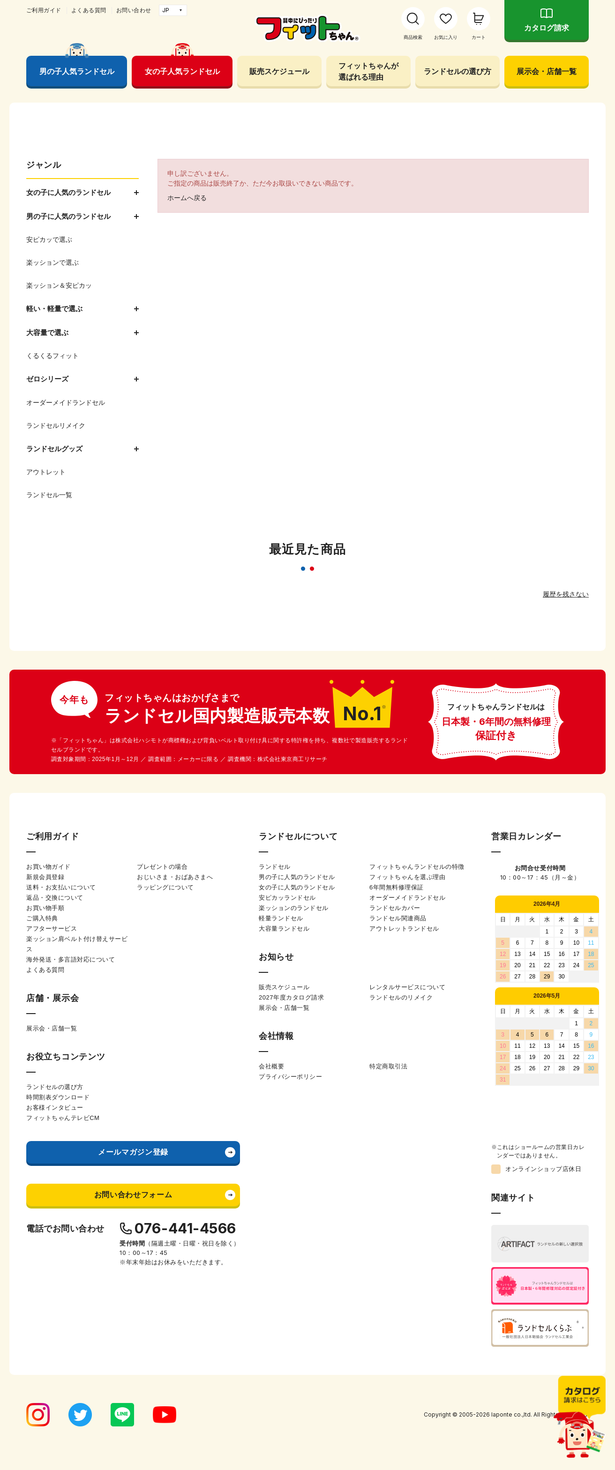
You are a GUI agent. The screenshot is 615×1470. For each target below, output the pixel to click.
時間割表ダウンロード (58, 1097)
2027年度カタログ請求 (291, 997)
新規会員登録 (45, 877)
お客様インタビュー (54, 1107)
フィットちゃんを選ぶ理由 (407, 877)
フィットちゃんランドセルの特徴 (417, 866)
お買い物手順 (45, 907)
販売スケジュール (279, 71)
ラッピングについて (165, 887)
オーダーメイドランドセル (407, 897)
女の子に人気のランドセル (297, 887)
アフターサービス (51, 928)
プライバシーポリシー (290, 1076)
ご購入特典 (42, 918)
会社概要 (271, 1066)
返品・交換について (54, 897)
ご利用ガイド (43, 10)
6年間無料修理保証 (396, 887)
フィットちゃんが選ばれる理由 (368, 71)
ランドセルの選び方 (457, 71)
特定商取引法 (388, 1066)
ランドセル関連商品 (398, 918)
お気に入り (446, 37)
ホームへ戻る (187, 197)
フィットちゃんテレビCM (62, 1117)
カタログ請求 (546, 28)
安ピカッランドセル (287, 897)
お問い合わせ (133, 10)
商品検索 (413, 37)
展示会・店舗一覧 (547, 71)
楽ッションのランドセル (294, 907)
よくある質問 (88, 10)
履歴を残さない (566, 594)
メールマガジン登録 (133, 1152)
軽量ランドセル (281, 918)
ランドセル (275, 866)
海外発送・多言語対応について (70, 959)
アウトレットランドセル (404, 928)
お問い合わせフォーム (133, 1195)
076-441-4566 (185, 1228)
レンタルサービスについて (407, 987)
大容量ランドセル (284, 928)
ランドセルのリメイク (401, 997)
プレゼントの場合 (162, 866)
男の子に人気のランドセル (297, 877)
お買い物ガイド (48, 866)
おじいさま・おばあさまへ (175, 877)
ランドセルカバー (394, 907)
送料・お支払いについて (61, 887)
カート (479, 37)
